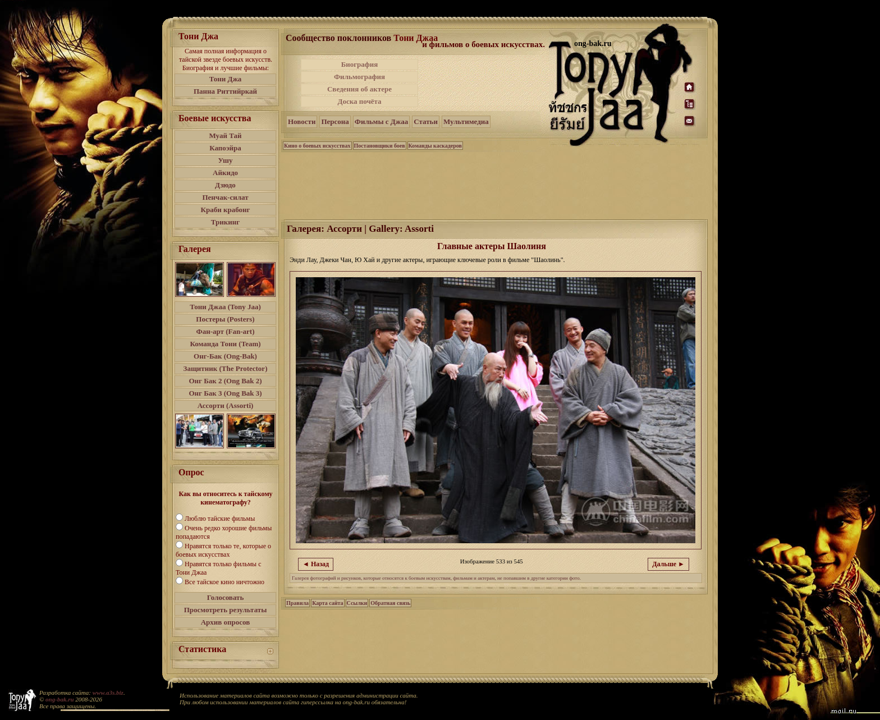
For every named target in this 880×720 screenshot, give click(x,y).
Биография (359, 64)
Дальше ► (668, 564)
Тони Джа (225, 79)
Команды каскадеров (435, 146)
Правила (297, 603)
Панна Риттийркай (225, 91)
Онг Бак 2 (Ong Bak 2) (225, 381)
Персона (335, 121)
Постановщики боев (379, 146)
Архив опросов (225, 622)
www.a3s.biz (108, 692)
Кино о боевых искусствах (317, 146)
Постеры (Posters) (225, 319)
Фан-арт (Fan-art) (225, 331)
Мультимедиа (466, 121)
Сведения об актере (359, 89)
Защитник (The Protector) (226, 368)
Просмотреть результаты (225, 610)
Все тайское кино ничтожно (224, 582)
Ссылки (357, 603)
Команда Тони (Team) (225, 344)
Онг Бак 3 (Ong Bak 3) (225, 393)
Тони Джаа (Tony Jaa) (225, 306)
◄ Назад (315, 564)
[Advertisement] (484, 83)
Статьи (426, 121)
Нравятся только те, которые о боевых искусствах (223, 550)
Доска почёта (359, 101)
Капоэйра (225, 148)
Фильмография (359, 76)
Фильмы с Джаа (381, 121)
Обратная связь (390, 603)
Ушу (225, 160)
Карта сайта (327, 603)
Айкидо (225, 172)
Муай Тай (225, 135)
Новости (301, 121)
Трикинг (225, 222)
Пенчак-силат (225, 197)
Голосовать (225, 597)
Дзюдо (225, 185)
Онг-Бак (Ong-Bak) (225, 356)
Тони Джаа (415, 38)
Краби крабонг (225, 209)
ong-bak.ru (59, 699)
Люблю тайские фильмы (220, 518)
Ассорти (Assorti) (226, 405)
